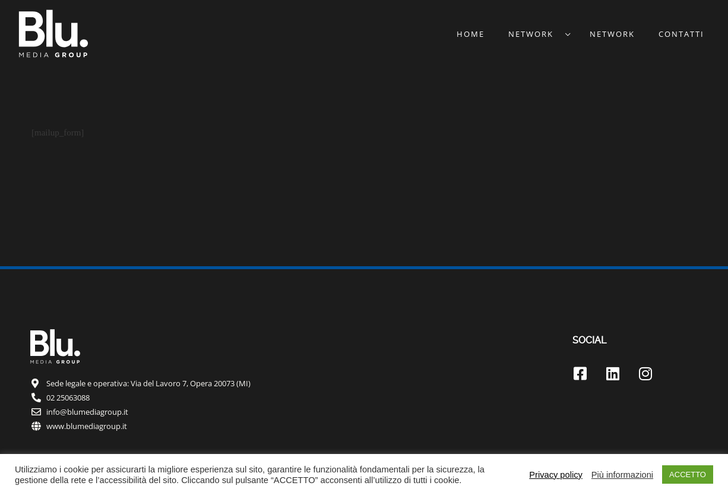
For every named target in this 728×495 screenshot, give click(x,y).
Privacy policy (556, 475)
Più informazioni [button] (622, 475)
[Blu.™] (53, 32)
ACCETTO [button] (687, 474)
